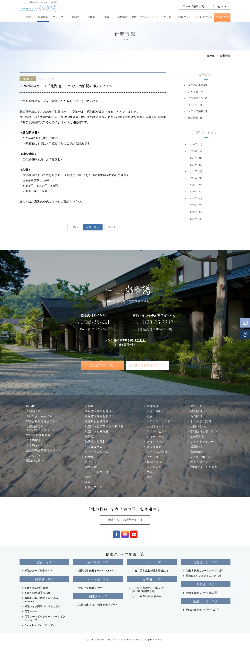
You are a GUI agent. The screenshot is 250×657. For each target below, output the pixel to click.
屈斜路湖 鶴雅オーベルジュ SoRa (97, 570)
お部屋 (75, 17)
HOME (27, 17)
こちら (141, 340)
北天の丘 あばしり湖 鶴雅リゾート (98, 604)
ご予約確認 (33, 440)
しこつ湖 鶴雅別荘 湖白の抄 (148, 589)
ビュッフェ (92, 461)
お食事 (91, 17)
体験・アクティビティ (144, 17)
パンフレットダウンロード (146, 365)
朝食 (88, 477)
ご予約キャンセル (38, 445)
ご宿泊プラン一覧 (101, 365)
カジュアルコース (97, 472)
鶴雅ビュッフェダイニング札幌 (203, 575)
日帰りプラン (183, 17)
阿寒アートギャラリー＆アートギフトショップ (45, 618)
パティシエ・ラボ (158, 421)
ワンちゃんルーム (97, 451)
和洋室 (89, 436)
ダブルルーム (94, 446)
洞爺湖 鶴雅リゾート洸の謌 (201, 592)
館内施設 (123, 17)
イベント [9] (195, 104)
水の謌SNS (197, 436)
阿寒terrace (31, 611)
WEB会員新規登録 (38, 435)
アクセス (166, 17)
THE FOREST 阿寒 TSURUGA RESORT (41, 599)
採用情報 (196, 446)
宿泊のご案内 (35, 460)
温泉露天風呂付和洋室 (99, 416)
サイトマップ (199, 461)
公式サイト (50, 201)
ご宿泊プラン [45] (198, 98)
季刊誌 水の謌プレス (204, 431)
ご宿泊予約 (222, 17)
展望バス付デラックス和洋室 (104, 426)
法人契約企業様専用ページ (44, 450)
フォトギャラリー (202, 441)
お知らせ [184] (196, 91)
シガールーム (155, 436)
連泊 (149, 477)
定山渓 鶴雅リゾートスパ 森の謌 (204, 570)
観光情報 (196, 411)
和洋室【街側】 (95, 441)
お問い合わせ (199, 426)
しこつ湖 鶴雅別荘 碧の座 (146, 596)
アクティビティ (156, 431)
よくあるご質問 (203, 17)
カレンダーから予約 (39, 416)
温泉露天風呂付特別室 (99, 411)
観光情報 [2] (195, 117)
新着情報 (43, 17)
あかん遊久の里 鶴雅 (36, 587)
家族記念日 (153, 461)
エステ (150, 472)
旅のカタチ (153, 446)
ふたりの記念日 (156, 451)
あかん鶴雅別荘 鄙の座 (38, 592)
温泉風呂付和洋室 (97, 421)
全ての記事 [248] (197, 85)
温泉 (106, 17)
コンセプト (59, 17)
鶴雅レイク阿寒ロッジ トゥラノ (43, 606)
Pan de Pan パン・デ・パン (39, 625)
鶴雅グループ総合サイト (124, 520)
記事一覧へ (93, 227)
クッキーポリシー (202, 456)
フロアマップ (155, 441)
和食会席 (91, 466)
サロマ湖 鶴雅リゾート (91, 587)
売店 (149, 416)
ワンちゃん (153, 466)
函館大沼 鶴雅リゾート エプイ (203, 609)
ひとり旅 (152, 456)
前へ (75, 227)
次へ (110, 227)
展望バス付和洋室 (97, 431)
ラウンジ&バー (156, 411)
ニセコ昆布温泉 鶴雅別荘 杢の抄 (150, 570)
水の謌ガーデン (156, 426)
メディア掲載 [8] (197, 111)
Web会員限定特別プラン (42, 421)
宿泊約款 (196, 451)
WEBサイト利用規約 (204, 466)
